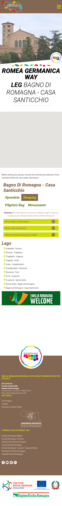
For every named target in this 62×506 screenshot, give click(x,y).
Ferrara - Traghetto (13, 252)
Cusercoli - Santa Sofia (15, 280)
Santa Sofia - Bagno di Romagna (19, 284)
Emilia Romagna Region (12, 436)
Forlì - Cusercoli (11, 276)
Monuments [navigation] (37, 205)
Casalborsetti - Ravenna (15, 268)
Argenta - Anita (11, 260)
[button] (59, 6)
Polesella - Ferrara (13, 248)
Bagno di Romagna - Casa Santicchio (21, 288)
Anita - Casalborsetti (14, 264)
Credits (5, 404)
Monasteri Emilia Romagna (13, 451)
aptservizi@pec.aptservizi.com (15, 393)
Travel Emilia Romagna (12, 445)
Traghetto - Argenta (13, 256)
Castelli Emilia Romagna (12, 454)
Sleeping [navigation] (29, 197)
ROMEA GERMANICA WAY (31, 74)
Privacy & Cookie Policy (12, 407)
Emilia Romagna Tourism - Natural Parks (19, 448)
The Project (7, 401)
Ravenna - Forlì (11, 272)
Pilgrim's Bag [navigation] (14, 205)
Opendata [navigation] (12, 197)
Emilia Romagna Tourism (13, 439)
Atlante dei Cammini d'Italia (14, 442)
